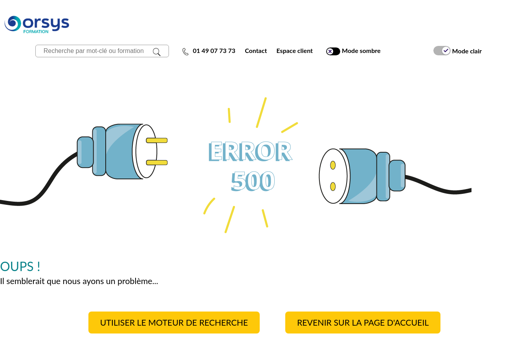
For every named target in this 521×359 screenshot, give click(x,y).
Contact (256, 50)
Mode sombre (353, 51)
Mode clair (457, 50)
